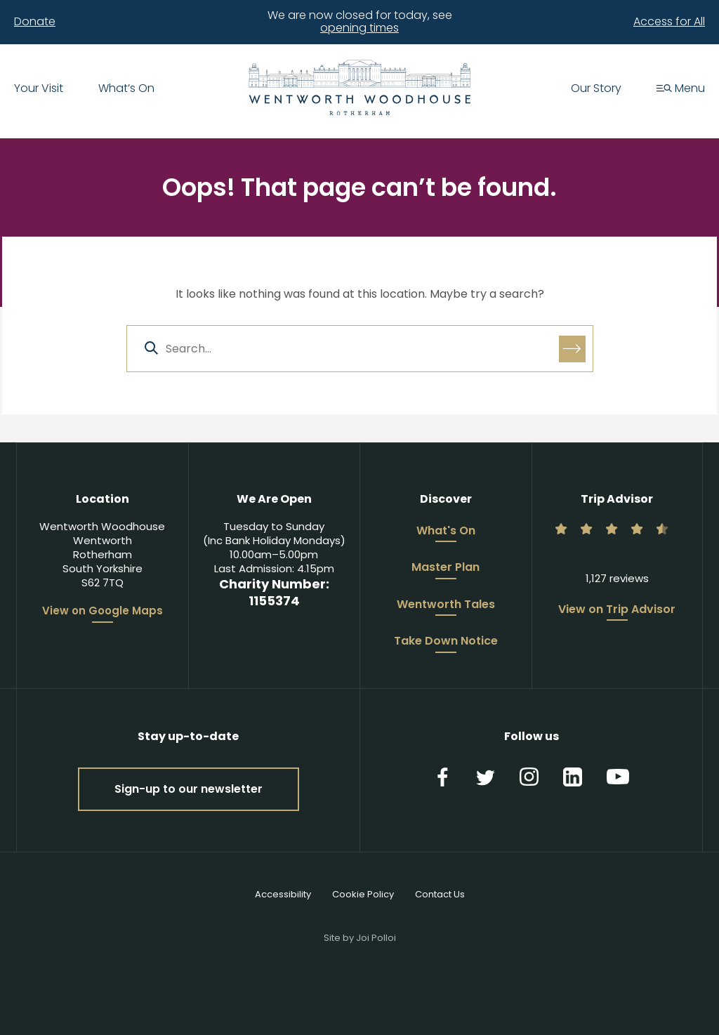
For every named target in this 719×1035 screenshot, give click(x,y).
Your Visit (38, 89)
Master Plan (445, 568)
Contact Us (440, 894)
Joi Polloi (376, 937)
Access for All (669, 21)
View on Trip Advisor (616, 610)
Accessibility (283, 894)
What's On (445, 532)
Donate (34, 21)
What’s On (126, 89)
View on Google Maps (102, 611)
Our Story (596, 89)
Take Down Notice (446, 642)
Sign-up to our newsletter (188, 789)
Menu (681, 89)
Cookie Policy (363, 894)
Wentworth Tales (446, 605)
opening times (359, 28)
